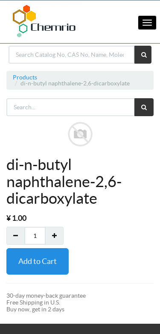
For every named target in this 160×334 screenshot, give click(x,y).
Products (25, 77)
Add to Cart (37, 261)
